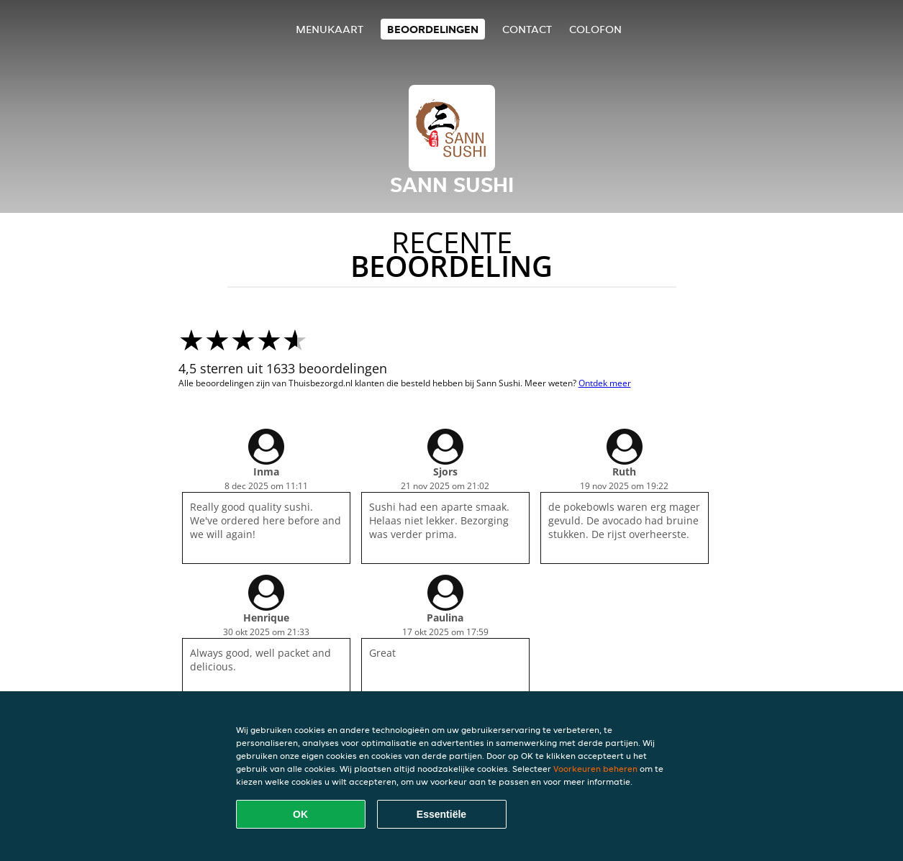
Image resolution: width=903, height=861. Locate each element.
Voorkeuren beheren (595, 768)
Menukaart (329, 29)
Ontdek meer (604, 383)
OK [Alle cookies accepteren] (300, 814)
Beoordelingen (432, 29)
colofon (595, 29)
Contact (527, 29)
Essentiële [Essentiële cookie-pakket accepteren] (441, 814)
